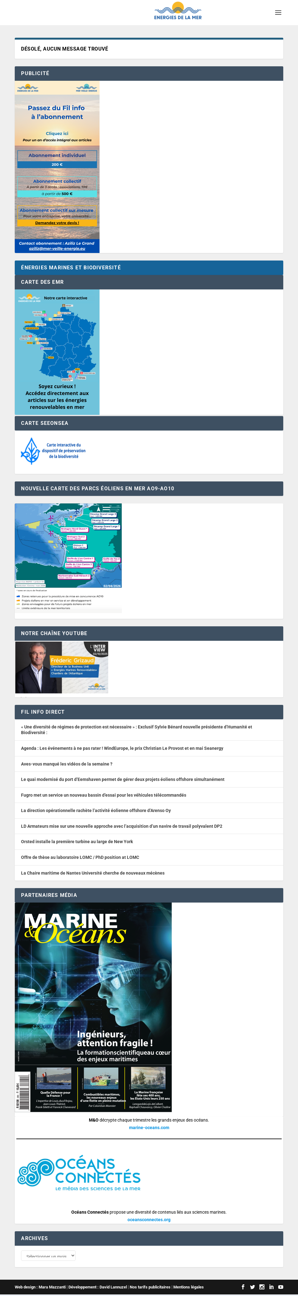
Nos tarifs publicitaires (150, 1288)
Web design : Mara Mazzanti (40, 1288)
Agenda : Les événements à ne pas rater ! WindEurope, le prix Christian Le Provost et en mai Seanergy (122, 748)
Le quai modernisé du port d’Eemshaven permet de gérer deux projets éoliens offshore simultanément (123, 779)
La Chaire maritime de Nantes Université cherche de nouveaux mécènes (93, 873)
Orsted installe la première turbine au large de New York (77, 841)
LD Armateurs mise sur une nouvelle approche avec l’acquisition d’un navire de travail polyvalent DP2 (121, 826)
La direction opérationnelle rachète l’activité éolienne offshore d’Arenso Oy (96, 810)
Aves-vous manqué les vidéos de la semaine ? (66, 763)
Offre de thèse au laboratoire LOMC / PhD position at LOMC (80, 857)
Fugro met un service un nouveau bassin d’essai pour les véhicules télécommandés (103, 795)
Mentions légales (188, 1288)
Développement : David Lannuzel (97, 1288)
